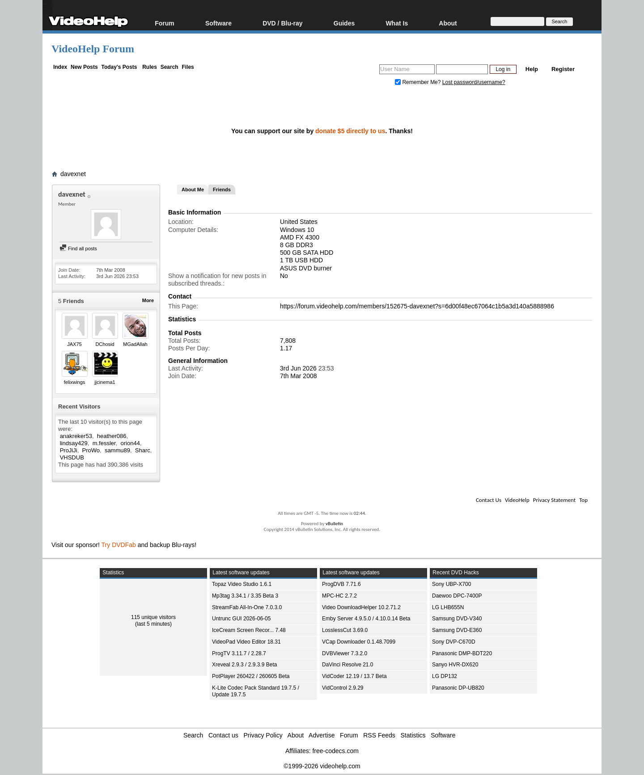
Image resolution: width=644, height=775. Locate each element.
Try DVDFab (119, 544)
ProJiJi (68, 450)
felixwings (74, 382)
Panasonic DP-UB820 (458, 688)
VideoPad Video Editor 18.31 (246, 642)
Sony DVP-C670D (453, 642)
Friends (222, 189)
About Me (193, 189)
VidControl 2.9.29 (343, 688)
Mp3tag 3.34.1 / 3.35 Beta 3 (245, 596)
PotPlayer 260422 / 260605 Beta (250, 676)
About (448, 23)
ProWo (91, 450)
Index (60, 67)
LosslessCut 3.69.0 (345, 630)
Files (188, 67)
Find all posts (78, 248)
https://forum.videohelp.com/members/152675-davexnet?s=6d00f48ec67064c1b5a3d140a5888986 (417, 306)
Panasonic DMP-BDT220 (462, 653)
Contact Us (488, 500)
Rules (149, 67)
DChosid (104, 344)
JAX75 (74, 344)
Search (169, 67)
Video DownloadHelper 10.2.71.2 (361, 607)
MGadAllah (135, 344)
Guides (344, 23)
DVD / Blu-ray (282, 23)
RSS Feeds (379, 735)
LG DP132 (444, 676)
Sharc (142, 450)
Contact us (223, 735)
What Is (397, 23)
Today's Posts (119, 67)
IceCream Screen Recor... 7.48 (249, 630)
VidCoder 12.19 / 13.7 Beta (354, 676)
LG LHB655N (448, 607)
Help (531, 69)
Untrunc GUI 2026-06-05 (241, 618)
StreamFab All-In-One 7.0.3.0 (247, 607)
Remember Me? (418, 82)
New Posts (84, 67)
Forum (164, 23)
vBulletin (334, 523)
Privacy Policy (263, 735)
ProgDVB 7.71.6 (341, 584)
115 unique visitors (153, 617)
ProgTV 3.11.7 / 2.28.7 (239, 653)
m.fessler (104, 443)
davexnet (73, 173)
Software (218, 23)
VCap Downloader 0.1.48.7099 (358, 642)
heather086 (112, 436)
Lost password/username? (473, 82)
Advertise (322, 735)
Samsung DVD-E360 (457, 630)
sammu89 (117, 450)
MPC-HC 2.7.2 (339, 596)
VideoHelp (517, 500)
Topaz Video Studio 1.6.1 (241, 584)
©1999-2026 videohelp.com (322, 766)
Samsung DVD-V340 (457, 618)
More (148, 300)
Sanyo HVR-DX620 (455, 664)
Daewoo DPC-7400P (457, 596)
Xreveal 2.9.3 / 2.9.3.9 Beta (244, 664)
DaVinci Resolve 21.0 (347, 664)
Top (583, 500)
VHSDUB (72, 457)
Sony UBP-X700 (451, 584)
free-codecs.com (335, 750)
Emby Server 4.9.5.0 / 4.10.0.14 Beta (366, 618)
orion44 (130, 443)
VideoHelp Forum (92, 49)
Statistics (413, 735)
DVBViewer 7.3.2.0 (344, 653)
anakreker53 (76, 436)
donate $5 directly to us (350, 131)
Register (563, 69)
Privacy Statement (554, 500)
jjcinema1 (104, 382)
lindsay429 (74, 443)
